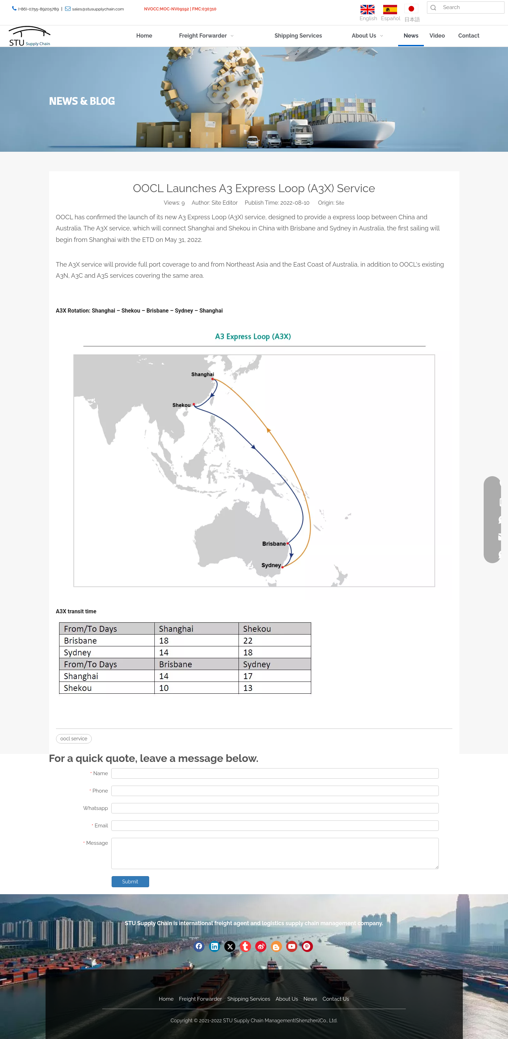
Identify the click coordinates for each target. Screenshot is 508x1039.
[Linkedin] (214, 946)
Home (166, 999)
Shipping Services (248, 999)
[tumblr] (245, 946)
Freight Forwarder (200, 999)
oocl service (74, 738)
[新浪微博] (260, 946)
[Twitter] (229, 946)
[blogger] (276, 946)
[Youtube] (291, 946)
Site (340, 203)
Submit (130, 881)
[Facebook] (198, 946)
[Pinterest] (307, 946)
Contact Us (336, 999)
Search (433, 7)
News (310, 999)
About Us (287, 999)
